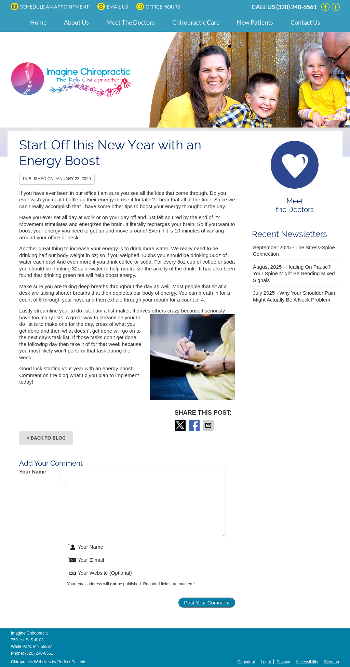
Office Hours (158, 6)
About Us (76, 22)
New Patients (255, 22)
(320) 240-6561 (296, 7)
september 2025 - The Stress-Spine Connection (294, 250)
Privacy (283, 661)
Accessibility (307, 661)
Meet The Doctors (130, 22)
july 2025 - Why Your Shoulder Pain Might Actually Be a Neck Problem (294, 296)
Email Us (112, 6)
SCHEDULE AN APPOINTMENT (50, 6)
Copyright (246, 661)
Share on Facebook (195, 425)
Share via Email (209, 425)
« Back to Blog (46, 438)
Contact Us (305, 22)
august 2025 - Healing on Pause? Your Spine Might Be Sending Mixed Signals (294, 273)
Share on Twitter (181, 425)
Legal (266, 661)
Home (38, 22)
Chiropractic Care (195, 22)
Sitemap (331, 661)
